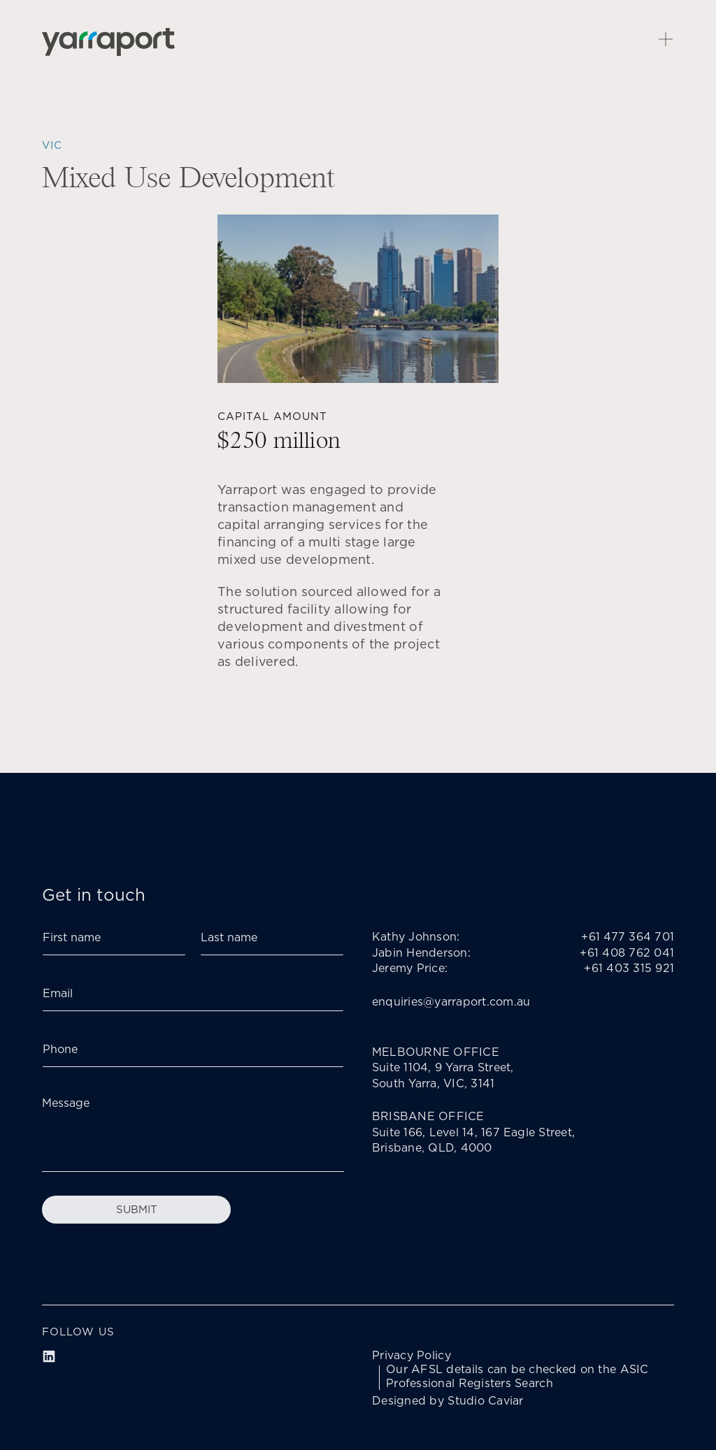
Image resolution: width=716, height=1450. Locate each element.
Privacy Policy (411, 1355)
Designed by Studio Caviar (448, 1401)
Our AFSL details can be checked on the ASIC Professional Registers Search (517, 1376)
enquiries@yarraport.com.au (451, 1002)
